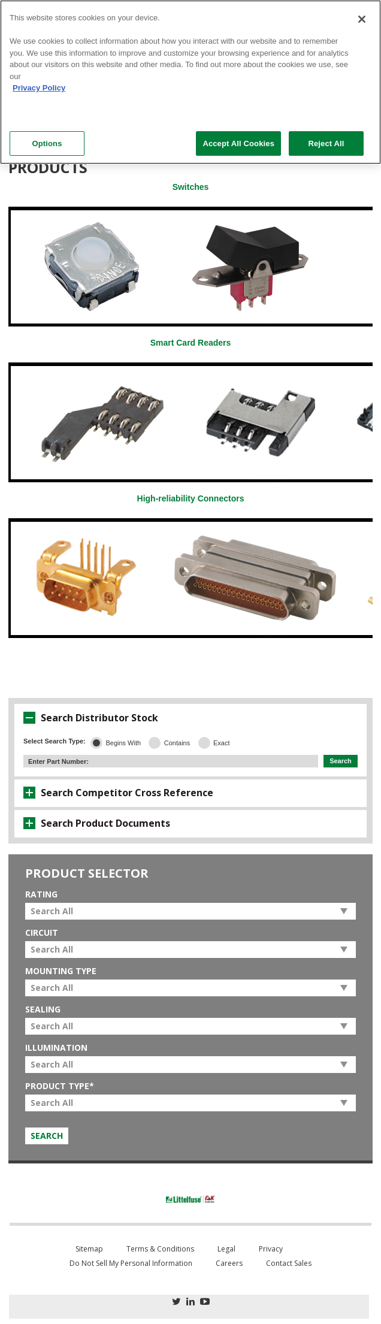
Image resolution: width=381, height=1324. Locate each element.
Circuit (41, 933)
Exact (221, 742)
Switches (191, 187)
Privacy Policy (39, 87)
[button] (29, 718)
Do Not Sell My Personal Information (130, 1263)
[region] (190, 82)
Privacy (271, 1249)
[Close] (362, 19)
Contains (177, 742)
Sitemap (89, 1249)
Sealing (43, 1009)
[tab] (190, 718)
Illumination (56, 1048)
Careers (229, 1263)
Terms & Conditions (160, 1249)
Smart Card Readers (190, 342)
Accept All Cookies (238, 143)
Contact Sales (289, 1263)
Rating (41, 894)
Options (47, 143)
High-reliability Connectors (190, 498)
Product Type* (59, 1086)
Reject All (326, 143)
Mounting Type (60, 971)
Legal (226, 1249)
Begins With (123, 742)
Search (340, 760)
